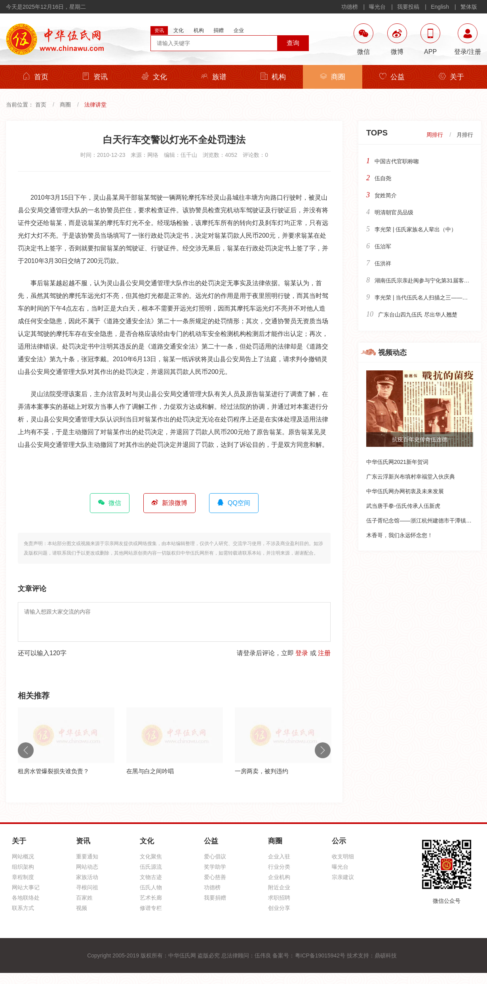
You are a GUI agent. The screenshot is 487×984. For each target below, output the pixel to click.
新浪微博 (169, 502)
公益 (392, 76)
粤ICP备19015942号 (320, 955)
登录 (301, 653)
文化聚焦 (151, 856)
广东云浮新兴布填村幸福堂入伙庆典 (410, 476)
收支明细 (343, 856)
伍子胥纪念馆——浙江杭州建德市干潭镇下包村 (424, 520)
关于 (451, 76)
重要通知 (87, 856)
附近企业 (279, 887)
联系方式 (23, 908)
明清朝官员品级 (394, 212)
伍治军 (383, 246)
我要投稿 (408, 7)
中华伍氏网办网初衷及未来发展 (405, 491)
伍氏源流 (151, 867)
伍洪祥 (383, 263)
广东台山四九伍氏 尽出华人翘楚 (417, 314)
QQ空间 (233, 502)
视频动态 (392, 353)
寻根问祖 (87, 887)
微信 (109, 502)
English (440, 7)
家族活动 (87, 877)
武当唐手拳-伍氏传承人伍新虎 (403, 506)
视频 (81, 908)
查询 (293, 43)
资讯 (95, 76)
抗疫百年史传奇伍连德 (419, 439)
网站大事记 (26, 887)
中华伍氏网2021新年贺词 (397, 462)
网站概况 (23, 856)
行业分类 (279, 867)
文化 (154, 76)
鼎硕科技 (386, 955)
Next (323, 750)
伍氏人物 (151, 887)
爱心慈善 (215, 877)
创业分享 (279, 908)
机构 (273, 76)
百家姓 (84, 897)
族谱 (213, 76)
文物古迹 (151, 877)
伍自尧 (383, 178)
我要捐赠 (215, 897)
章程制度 (23, 877)
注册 (324, 653)
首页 (35, 76)
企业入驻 (279, 856)
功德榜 (349, 7)
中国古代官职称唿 (397, 161)
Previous (26, 750)
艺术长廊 (151, 897)
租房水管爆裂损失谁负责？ (53, 771)
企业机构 (279, 877)
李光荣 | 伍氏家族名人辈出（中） (416, 229)
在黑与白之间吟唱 (150, 771)
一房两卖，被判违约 (261, 771)
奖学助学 (215, 867)
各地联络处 (26, 897)
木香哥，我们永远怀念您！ (399, 535)
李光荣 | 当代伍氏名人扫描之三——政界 (424, 297)
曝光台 (377, 7)
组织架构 (23, 867)
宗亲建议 (343, 877)
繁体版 (468, 7)
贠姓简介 (386, 195)
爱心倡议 (215, 856)
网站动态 (87, 867)
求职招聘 (279, 897)
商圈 (332, 76)
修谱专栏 (151, 908)
